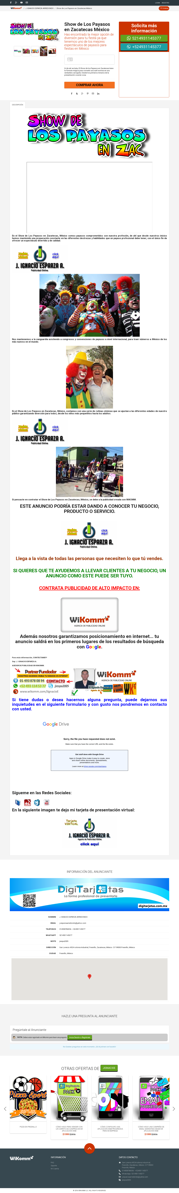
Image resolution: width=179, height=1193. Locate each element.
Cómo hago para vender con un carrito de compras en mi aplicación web (69, 1129)
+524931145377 (144, 47)
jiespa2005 (126, 1180)
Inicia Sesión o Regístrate (79, 1037)
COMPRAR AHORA (89, 85)
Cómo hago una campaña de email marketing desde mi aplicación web (151, 1129)
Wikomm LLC (83, 1190)
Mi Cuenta (55, 1169)
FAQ (52, 1162)
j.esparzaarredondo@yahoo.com (135, 1177)
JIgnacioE (109, 1067)
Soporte (54, 1166)
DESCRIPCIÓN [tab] (17, 105)
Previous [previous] (4, 1109)
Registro (165, 3)
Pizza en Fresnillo (28, 1127)
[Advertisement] (144, 76)
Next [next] (175, 1109)
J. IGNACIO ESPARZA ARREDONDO (39, 8)
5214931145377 (144, 38)
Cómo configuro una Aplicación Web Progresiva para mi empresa (110, 1129)
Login (157, 3)
